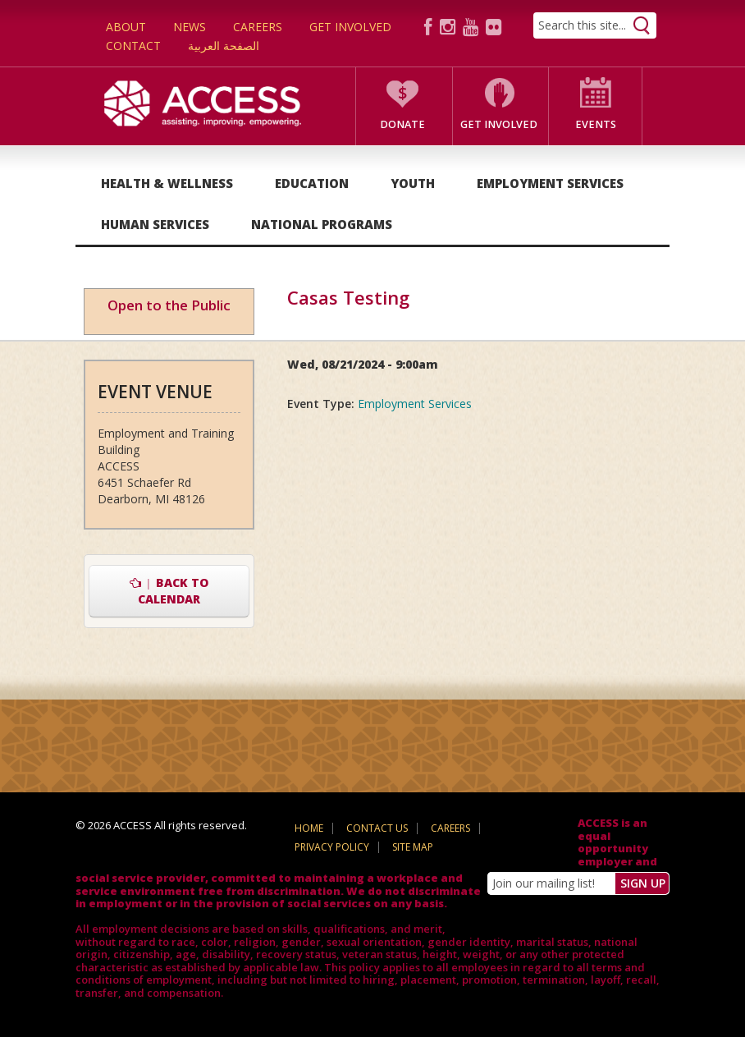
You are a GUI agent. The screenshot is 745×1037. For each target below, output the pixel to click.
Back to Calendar (169, 591)
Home (309, 828)
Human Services (155, 224)
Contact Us (377, 828)
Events (595, 124)
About (126, 26)
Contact (133, 45)
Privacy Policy (332, 847)
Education (312, 183)
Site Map (412, 847)
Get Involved (350, 26)
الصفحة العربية (223, 45)
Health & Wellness (167, 183)
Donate (402, 124)
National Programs (321, 224)
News (189, 26)
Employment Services (550, 183)
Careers (257, 26)
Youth (413, 183)
